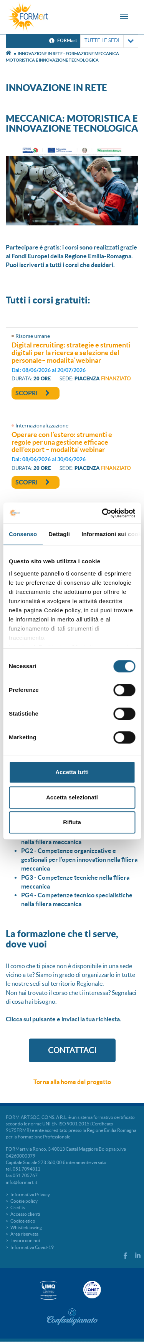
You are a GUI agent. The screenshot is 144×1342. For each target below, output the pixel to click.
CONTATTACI (72, 1050)
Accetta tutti (72, 772)
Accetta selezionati (72, 797)
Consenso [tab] (23, 534)
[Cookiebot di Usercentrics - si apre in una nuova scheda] (102, 513)
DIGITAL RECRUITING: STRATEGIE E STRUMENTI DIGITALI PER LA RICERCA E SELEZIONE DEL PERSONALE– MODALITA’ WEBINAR (71, 352)
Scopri (32, 393)
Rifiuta (72, 822)
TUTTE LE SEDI (109, 41)
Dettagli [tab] (59, 534)
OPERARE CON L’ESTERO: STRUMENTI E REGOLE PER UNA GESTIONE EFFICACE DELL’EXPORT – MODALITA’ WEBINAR (62, 442)
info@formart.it (21, 1182)
